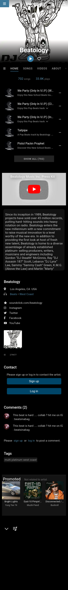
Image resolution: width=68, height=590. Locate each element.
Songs (27, 68)
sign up (18, 440)
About (56, 68)
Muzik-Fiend (33, 505)
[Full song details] (60, 92)
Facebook (15, 318)
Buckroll (55, 505)
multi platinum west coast (21, 459)
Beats (13, 294)
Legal (43, 565)
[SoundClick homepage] (34, 3)
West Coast (26, 294)
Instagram (15, 308)
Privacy (32, 565)
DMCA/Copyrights (13, 565)
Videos (42, 68)
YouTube (14, 323)
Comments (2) (15, 407)
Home (14, 68)
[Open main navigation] (4, 3)
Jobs (50, 562)
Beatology (12, 282)
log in (31, 440)
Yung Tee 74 (11, 505)
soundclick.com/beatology (25, 302)
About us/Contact (32, 562)
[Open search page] (64, 3)
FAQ (15, 562)
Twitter (13, 313)
